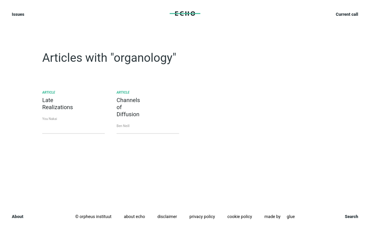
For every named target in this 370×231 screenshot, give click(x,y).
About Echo (134, 216)
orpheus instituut (95, 216)
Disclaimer (167, 216)
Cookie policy (239, 216)
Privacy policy (202, 216)
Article (48, 92)
